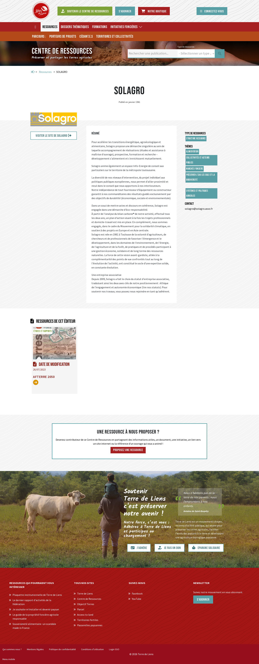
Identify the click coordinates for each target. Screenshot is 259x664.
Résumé (95, 133)
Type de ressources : (186, 46)
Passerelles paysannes (89, 625)
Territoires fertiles (87, 620)
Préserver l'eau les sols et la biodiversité (200, 177)
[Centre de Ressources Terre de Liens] (41, 10)
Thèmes (189, 146)
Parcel (80, 609)
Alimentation (192, 151)
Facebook (137, 593)
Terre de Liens (85, 593)
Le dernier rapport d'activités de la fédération (32, 602)
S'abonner (203, 600)
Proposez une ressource (128, 450)
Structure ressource (196, 138)
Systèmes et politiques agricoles (197, 193)
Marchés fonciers (194, 168)
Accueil (32, 72)
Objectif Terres (85, 604)
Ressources (45, 71)
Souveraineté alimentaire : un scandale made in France (34, 625)
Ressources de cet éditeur (55, 321)
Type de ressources (195, 133)
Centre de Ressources (89, 598)
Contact (189, 204)
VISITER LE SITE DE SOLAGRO (51, 136)
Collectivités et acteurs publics (198, 160)
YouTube (136, 598)
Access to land (85, 614)
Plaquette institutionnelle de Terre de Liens (37, 594)
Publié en (123, 102)
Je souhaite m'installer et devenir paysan (36, 609)
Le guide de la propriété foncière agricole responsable (36, 616)
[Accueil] (35, 27)
